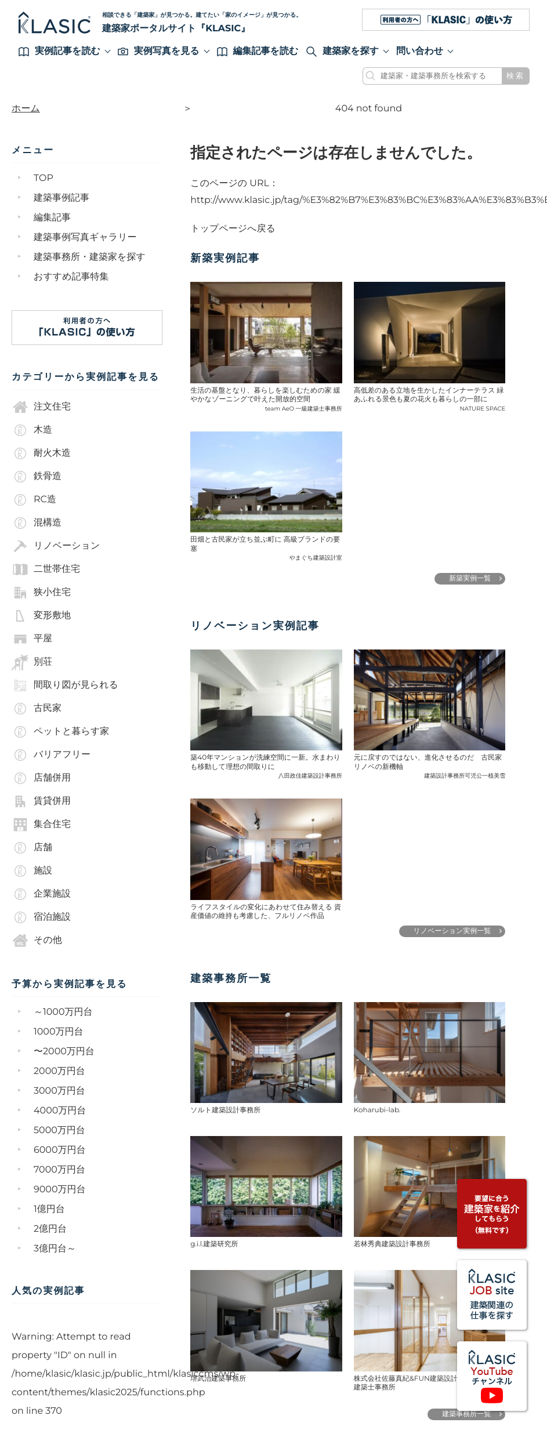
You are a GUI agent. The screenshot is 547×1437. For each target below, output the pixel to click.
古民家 (36, 708)
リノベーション (56, 546)
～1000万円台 (63, 1012)
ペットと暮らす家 (60, 732)
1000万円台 (59, 1031)
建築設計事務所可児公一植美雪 (464, 775)
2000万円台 (59, 1071)
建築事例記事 (61, 198)
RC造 (34, 500)
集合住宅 (41, 824)
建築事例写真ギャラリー (85, 237)
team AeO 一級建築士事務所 (303, 408)
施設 (32, 871)
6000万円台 (60, 1150)
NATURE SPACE (483, 408)
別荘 (32, 662)
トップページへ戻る (233, 228)
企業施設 (41, 894)
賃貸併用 (41, 801)
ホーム (26, 108)
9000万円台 (60, 1189)
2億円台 (50, 1229)
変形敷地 (41, 616)
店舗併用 (41, 778)
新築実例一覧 (470, 578)
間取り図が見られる (65, 685)
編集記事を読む (258, 51)
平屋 (32, 639)
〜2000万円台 (64, 1051)
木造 (32, 430)
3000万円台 (59, 1091)
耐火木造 (41, 453)
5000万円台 (59, 1130)
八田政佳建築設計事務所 (310, 775)
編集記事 (52, 217)
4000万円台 (60, 1110)
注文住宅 (41, 407)
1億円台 (49, 1209)
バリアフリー (51, 755)
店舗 (32, 848)
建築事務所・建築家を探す (90, 257)
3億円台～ (55, 1248)
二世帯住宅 (46, 569)
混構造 (36, 523)
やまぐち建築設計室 (315, 557)
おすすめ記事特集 (71, 276)
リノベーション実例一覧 (452, 931)
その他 (37, 940)
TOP (43, 178)
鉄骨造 (36, 476)
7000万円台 (59, 1169)
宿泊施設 (41, 917)
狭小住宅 (41, 592)
